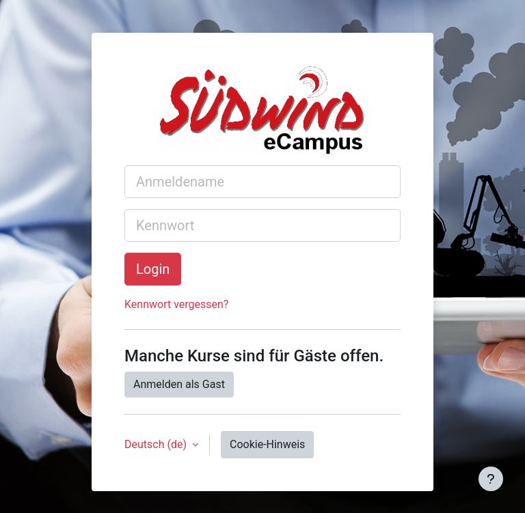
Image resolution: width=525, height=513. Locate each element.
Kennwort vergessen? (176, 304)
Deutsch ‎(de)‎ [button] (156, 444)
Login (153, 269)
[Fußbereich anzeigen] (491, 479)
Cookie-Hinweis (267, 444)
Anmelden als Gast (179, 384)
